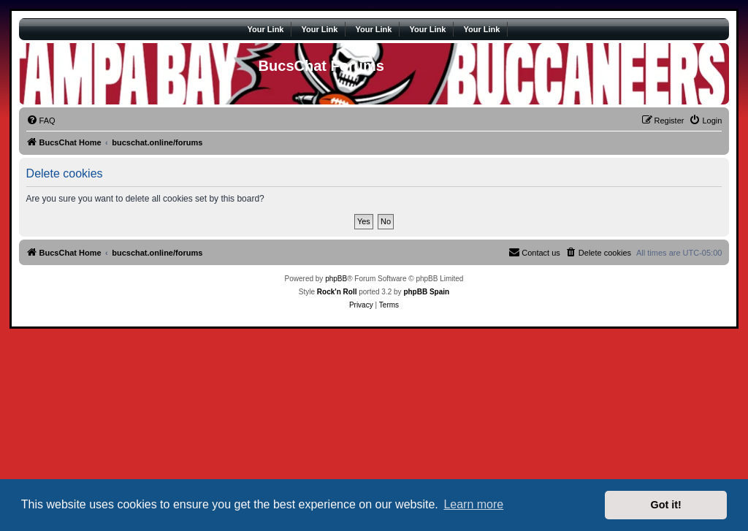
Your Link (266, 29)
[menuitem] (41, 120)
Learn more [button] (473, 504)
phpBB (336, 279)
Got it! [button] (666, 505)
